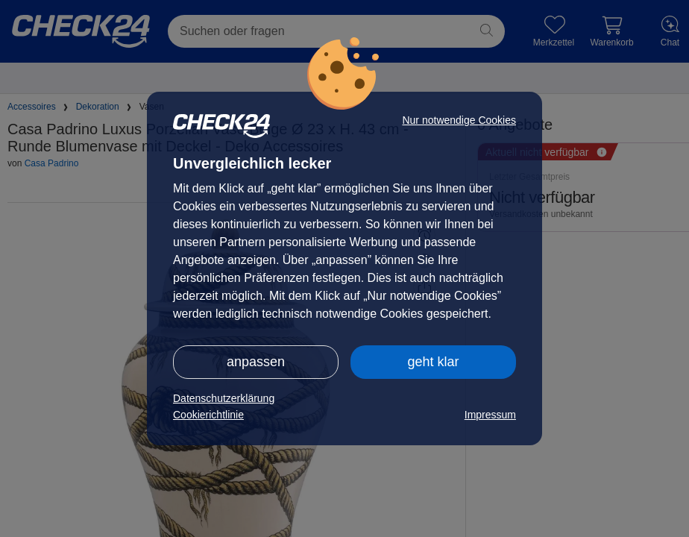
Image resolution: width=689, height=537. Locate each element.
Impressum (490, 415)
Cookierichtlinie (208, 415)
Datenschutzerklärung (223, 398)
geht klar (433, 361)
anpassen (256, 361)
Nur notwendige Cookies (459, 120)
